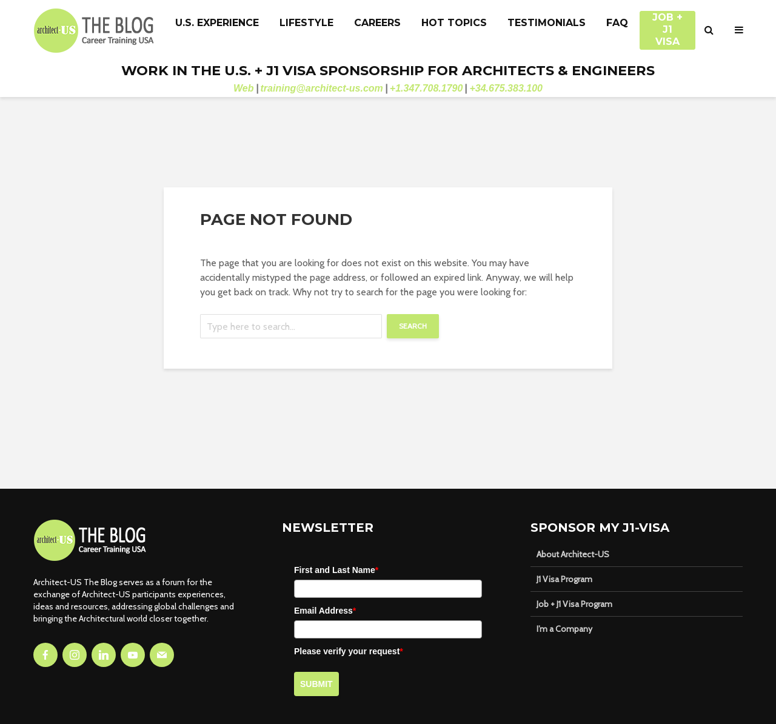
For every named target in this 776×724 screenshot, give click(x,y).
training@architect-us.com (322, 88)
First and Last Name (336, 570)
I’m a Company (564, 628)
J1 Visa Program (564, 579)
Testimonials (546, 22)
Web (243, 88)
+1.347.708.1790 (426, 88)
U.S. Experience (217, 22)
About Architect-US (573, 554)
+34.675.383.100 (506, 88)
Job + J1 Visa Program (574, 603)
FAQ (617, 22)
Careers (377, 22)
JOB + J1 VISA (667, 24)
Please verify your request (348, 651)
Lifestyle (306, 22)
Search (413, 325)
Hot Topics (454, 22)
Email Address (325, 610)
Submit (316, 684)
